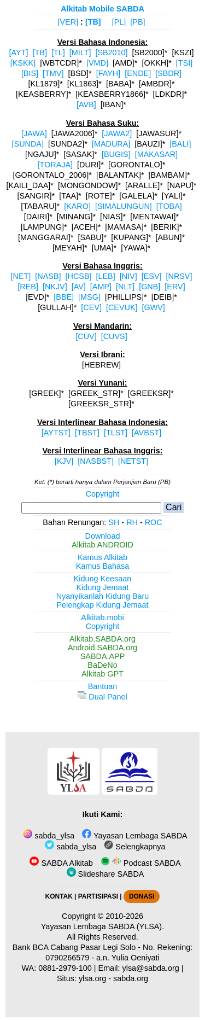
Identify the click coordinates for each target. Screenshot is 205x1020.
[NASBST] (96, 461)
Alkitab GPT (102, 673)
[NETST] (133, 461)
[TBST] (87, 432)
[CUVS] (114, 336)
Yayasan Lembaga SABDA (134, 835)
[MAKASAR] (156, 154)
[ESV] (152, 276)
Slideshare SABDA (105, 874)
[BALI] (180, 143)
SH (113, 522)
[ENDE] (138, 73)
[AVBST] (146, 432)
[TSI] (184, 63)
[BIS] (29, 73)
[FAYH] (108, 73)
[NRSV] (179, 276)
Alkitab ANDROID (102, 544)
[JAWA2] (117, 133)
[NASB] (48, 276)
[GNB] (149, 286)
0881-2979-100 (65, 968)
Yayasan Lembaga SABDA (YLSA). (102, 926)
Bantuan (103, 686)
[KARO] (77, 206)
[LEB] (105, 276)
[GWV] (153, 307)
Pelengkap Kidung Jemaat (102, 605)
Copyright (103, 493)
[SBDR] (168, 73)
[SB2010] (111, 52)
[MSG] (89, 297)
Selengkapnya (134, 846)
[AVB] (86, 104)
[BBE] (64, 297)
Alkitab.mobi (102, 617)
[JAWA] (34, 133)
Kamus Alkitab (102, 557)
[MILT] (80, 52)
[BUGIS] (116, 154)
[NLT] (125, 286)
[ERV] (175, 286)
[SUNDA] (28, 143)
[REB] (27, 286)
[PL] (119, 22)
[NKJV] (55, 286)
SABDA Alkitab (61, 863)
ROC (153, 522)
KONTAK (59, 896)
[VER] (68, 22)
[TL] (58, 52)
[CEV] (91, 307)
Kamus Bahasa (103, 566)
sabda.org (130, 978)
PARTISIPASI (98, 896)
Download (102, 536)
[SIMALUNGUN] (123, 206)
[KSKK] (23, 63)
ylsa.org (92, 978)
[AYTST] (56, 432)
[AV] (79, 286)
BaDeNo (102, 665)
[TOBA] (169, 206)
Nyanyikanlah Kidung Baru (102, 596)
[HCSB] (79, 276)
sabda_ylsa (48, 835)
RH (132, 522)
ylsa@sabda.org (150, 968)
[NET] (21, 276)
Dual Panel (102, 696)
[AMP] (101, 286)
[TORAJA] (55, 164)
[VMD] (97, 63)
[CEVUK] (122, 307)
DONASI (141, 896)
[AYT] (18, 52)
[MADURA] (111, 143)
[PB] (137, 22)
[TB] (93, 22)
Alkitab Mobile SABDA (102, 8)
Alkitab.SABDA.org (102, 638)
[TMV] (53, 73)
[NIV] (128, 276)
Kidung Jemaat (103, 587)
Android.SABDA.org (102, 647)
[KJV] (64, 461)
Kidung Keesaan (103, 578)
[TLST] (115, 432)
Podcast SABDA (141, 863)
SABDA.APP (102, 656)
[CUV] (85, 336)
